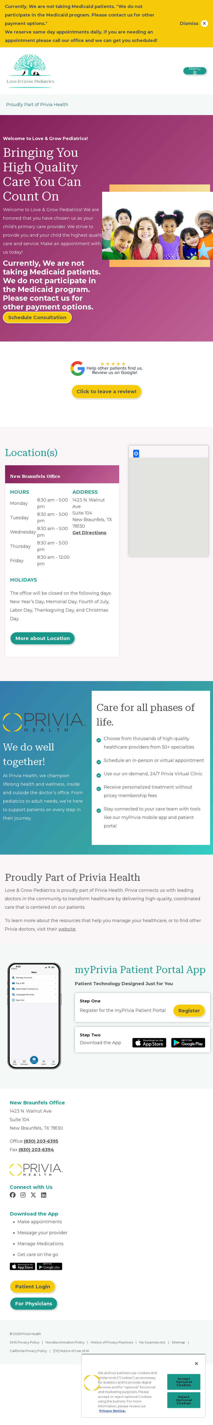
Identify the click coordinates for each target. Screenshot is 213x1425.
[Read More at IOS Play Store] (22, 1266)
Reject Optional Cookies (184, 1400)
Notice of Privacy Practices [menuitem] (112, 1342)
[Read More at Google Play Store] (49, 1266)
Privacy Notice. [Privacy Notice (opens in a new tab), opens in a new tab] (112, 1411)
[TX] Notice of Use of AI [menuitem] (71, 1351)
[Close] (196, 1363)
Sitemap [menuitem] (178, 1342)
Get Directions (89, 532)
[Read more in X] (34, 1195)
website (67, 929)
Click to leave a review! (106, 391)
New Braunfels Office (35, 476)
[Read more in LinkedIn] (44, 1195)
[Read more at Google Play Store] (188, 1043)
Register (189, 1011)
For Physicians (33, 1304)
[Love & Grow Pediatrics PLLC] (30, 70)
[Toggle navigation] (195, 71)
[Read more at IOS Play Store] (149, 1043)
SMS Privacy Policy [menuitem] (24, 1342)
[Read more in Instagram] (23, 1195)
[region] (143, 1385)
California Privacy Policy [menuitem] (28, 1351)
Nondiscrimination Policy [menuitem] (65, 1342)
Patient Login (32, 1287)
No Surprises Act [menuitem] (152, 1342)
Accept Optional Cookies (184, 1382)
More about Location (42, 638)
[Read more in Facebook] (13, 1195)
